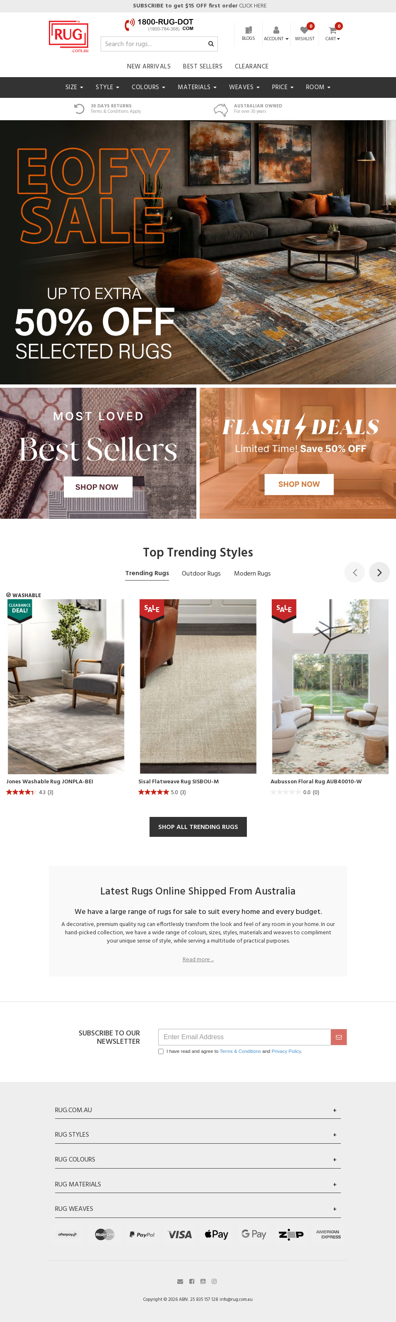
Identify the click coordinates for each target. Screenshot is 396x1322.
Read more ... (198, 960)
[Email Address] (244, 1037)
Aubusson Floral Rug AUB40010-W (316, 782)
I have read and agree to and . (230, 1051)
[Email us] (180, 1280)
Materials (197, 87)
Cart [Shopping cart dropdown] (333, 39)
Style (107, 87)
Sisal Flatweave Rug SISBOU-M (178, 782)
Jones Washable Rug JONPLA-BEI (49, 782)
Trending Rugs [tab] (147, 573)
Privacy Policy (286, 1051)
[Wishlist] (305, 35)
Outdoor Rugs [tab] (201, 574)
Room (318, 87)
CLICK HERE (199, 6)
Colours (148, 87)
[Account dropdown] (276, 39)
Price (283, 87)
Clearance (252, 67)
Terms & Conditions (240, 1051)
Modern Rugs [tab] (252, 574)
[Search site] (211, 44)
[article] (66, 700)
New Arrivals (149, 67)
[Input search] (159, 43)
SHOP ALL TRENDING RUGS (198, 827)
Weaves (244, 87)
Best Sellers (202, 67)
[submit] (339, 1037)
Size (74, 87)
